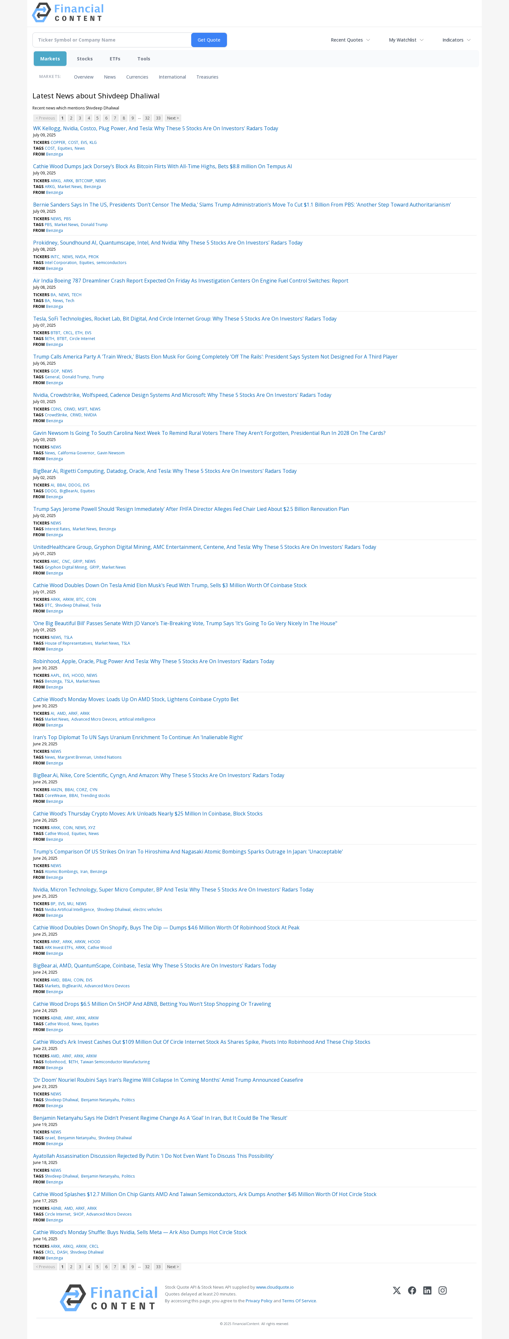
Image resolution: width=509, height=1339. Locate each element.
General (52, 377)
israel (50, 1138)
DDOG (74, 485)
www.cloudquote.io (275, 1287)
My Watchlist (402, 40)
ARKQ (68, 1246)
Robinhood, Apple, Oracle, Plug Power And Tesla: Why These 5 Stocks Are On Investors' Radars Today (153, 661)
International (172, 77)
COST (73, 142)
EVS (84, 142)
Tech (70, 300)
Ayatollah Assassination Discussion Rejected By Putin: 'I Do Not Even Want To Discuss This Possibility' (153, 1155)
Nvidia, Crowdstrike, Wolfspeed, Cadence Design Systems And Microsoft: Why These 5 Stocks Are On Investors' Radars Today (182, 394)
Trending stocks (95, 795)
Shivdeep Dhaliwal (72, 605)
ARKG (56, 180)
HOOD (78, 675)
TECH (76, 294)
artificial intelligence (137, 719)
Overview (83, 77)
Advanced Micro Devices (94, 719)
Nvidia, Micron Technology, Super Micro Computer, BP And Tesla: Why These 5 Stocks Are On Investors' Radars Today (173, 889)
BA (53, 294)
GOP (55, 371)
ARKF (73, 713)
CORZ (81, 789)
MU (70, 903)
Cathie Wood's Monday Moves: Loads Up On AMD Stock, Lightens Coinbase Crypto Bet (136, 699)
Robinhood (55, 1062)
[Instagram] (442, 1298)
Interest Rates (57, 529)
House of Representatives (68, 643)
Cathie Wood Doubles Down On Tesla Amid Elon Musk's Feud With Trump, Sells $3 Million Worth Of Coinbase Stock (170, 585)
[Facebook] (412, 1298)
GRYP (77, 561)
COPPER (58, 142)
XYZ (91, 827)
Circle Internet (82, 338)
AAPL (55, 675)
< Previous (45, 118)
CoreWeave (55, 795)
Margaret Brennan (74, 757)
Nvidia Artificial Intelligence (69, 909)
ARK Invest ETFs (59, 947)
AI (52, 485)
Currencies (137, 77)
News (110, 77)
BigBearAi (69, 491)
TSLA (68, 637)
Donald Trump (94, 224)
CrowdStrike (56, 415)
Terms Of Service (299, 1301)
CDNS (56, 409)
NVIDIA (90, 415)
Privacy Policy (259, 1301)
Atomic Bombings (61, 871)
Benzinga (54, 154)
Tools (143, 59)
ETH (78, 332)
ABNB (56, 1018)
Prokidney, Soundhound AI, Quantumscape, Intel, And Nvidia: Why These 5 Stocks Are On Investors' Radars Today (168, 242)
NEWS (100, 180)
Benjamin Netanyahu (100, 1100)
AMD (61, 713)
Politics (128, 1100)
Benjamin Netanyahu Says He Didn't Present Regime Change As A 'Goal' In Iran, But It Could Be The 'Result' (160, 1117)
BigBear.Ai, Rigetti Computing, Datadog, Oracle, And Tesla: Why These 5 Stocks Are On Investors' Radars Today (165, 470)
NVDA (80, 256)
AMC (55, 561)
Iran (84, 871)
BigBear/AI (72, 986)
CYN (93, 789)
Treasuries (207, 77)
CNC (66, 561)
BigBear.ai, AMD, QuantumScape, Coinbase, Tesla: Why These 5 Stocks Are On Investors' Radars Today (154, 965)
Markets (50, 59)
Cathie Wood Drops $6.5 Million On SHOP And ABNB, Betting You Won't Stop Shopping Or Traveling (152, 1003)
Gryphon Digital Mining (66, 567)
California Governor (76, 453)
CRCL (68, 332)
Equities (65, 148)
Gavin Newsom (111, 453)
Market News (69, 186)
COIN (91, 599)
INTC (55, 256)
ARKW (68, 599)
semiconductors (111, 262)
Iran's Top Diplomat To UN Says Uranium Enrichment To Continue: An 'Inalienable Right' (138, 737)
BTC (80, 599)
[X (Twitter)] (396, 1298)
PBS (67, 218)
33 (158, 118)
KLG (93, 142)
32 (147, 118)
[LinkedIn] (427, 1298)
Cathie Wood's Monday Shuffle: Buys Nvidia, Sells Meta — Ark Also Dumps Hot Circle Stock (140, 1232)
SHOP (78, 1214)
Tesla (96, 605)
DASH (62, 1252)
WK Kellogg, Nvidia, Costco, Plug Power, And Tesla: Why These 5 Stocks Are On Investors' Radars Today (155, 128)
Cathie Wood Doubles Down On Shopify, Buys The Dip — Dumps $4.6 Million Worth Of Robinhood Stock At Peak (166, 927)
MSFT (82, 409)
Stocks (85, 59)
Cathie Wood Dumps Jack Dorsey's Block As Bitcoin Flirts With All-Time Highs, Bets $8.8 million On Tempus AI (162, 166)
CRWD (69, 409)
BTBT (55, 332)
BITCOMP (84, 180)
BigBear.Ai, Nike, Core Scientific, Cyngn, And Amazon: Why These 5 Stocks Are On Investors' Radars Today (158, 775)
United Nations (107, 757)
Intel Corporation (61, 262)
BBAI (61, 485)
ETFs (115, 59)
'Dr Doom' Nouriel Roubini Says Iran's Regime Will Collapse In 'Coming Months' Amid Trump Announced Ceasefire (168, 1079)
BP (53, 903)
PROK (94, 256)
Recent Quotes (347, 40)
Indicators (453, 40)
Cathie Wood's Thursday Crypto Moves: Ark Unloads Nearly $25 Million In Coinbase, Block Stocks (148, 813)
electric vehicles (147, 909)
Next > (173, 118)
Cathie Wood (57, 833)
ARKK (68, 180)
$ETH (49, 338)
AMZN (56, 789)
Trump (98, 377)
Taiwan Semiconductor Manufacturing (115, 1062)
